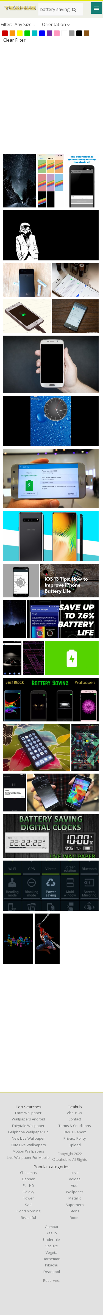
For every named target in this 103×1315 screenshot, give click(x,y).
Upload (75, 1144)
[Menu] (96, 8)
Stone (75, 1211)
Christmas (28, 1172)
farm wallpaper (28, 1112)
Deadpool (51, 1271)
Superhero (75, 1204)
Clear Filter (14, 40)
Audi (74, 1185)
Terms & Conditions (75, 1125)
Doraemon (51, 1258)
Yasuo (51, 1232)
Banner (28, 1178)
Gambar (52, 1226)
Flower (28, 1198)
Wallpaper (74, 1191)
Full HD (28, 1185)
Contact (74, 1119)
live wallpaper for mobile (28, 1157)
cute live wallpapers (28, 1144)
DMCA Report (75, 1131)
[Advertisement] (51, 98)
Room (74, 1217)
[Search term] (60, 9)
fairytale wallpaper (28, 1125)
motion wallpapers (28, 1151)
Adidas (74, 1178)
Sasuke (51, 1245)
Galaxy (28, 1191)
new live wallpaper (28, 1138)
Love (75, 1172)
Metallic (74, 1198)
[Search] (74, 10)
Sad (28, 1204)
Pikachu (51, 1265)
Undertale (51, 1239)
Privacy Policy (74, 1138)
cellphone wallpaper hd (28, 1131)
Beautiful (28, 1217)
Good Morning (28, 1211)
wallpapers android (28, 1119)
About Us (74, 1112)
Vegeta (51, 1252)
